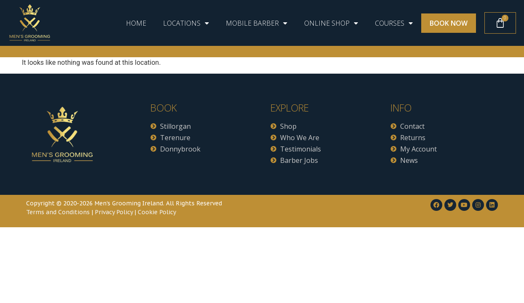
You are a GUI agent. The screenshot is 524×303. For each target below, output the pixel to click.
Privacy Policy (114, 212)
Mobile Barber (256, 23)
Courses (394, 23)
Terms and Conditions (58, 212)
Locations (186, 23)
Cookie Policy (157, 212)
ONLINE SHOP (331, 23)
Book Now (449, 23)
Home (136, 23)
